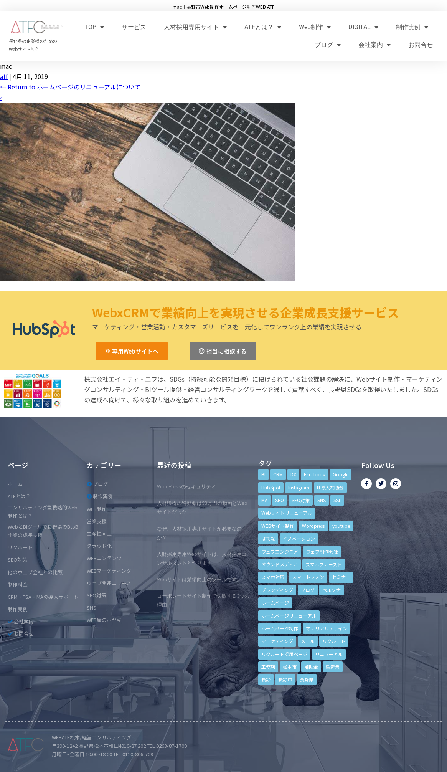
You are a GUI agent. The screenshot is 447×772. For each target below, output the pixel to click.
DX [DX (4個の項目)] (293, 474)
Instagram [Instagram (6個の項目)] (298, 487)
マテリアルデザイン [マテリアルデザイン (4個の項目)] (326, 628)
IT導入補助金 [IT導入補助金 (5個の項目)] (330, 487)
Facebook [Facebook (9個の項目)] (314, 474)
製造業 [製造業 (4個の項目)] (333, 666)
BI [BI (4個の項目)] (263, 474)
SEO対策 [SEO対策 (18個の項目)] (301, 500)
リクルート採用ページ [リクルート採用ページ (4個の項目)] (284, 654)
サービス (134, 27)
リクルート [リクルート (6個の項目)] (333, 641)
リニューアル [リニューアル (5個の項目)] (329, 654)
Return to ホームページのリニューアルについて (70, 86)
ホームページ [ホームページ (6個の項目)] (275, 602)
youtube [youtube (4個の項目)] (341, 525)
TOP (94, 27)
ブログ (328, 45)
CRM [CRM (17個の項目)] (278, 474)
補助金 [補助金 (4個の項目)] (311, 666)
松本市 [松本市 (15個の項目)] (290, 666)
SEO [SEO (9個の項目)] (279, 500)
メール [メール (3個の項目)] (308, 641)
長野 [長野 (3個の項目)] (266, 679)
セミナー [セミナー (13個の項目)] (341, 577)
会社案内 (374, 45)
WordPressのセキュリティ (186, 486)
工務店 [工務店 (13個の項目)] (268, 666)
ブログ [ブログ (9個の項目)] (308, 590)
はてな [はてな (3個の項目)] (268, 538)
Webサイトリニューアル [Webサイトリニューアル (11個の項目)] (286, 512)
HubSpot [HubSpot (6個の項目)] (270, 487)
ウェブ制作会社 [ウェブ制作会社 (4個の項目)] (322, 551)
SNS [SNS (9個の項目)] (321, 500)
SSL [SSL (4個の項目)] (337, 500)
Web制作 (315, 27)
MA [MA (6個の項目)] (264, 500)
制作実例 (412, 27)
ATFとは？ (262, 27)
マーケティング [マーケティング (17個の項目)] (277, 641)
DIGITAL (363, 27)
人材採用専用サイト (195, 27)
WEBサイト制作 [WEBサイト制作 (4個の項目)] (277, 525)
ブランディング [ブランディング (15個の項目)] (277, 590)
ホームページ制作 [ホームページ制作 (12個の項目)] (279, 628)
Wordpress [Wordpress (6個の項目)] (313, 525)
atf (4, 76)
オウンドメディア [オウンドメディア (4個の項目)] (279, 564)
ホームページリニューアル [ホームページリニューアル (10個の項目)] (289, 615)
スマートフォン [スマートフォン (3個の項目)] (308, 577)
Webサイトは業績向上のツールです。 (199, 579)
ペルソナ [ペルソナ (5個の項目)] (331, 590)
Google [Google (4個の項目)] (340, 474)
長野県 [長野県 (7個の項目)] (306, 679)
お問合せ (420, 44)
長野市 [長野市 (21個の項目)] (285, 679)
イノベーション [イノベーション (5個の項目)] (299, 538)
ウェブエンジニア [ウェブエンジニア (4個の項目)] (279, 551)
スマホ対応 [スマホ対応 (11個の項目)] (272, 577)
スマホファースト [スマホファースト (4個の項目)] (323, 564)
